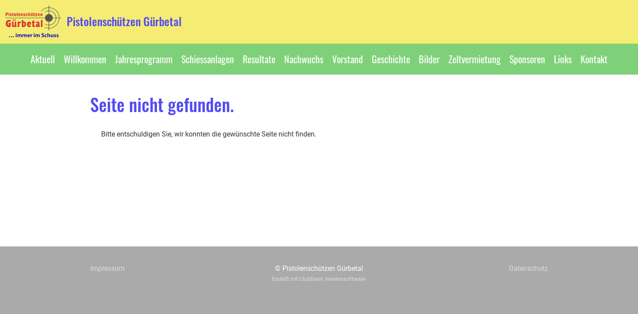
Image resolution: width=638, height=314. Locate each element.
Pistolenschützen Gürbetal (124, 21)
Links (563, 59)
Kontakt (593, 59)
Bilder (429, 59)
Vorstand (347, 59)
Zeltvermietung (474, 59)
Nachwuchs (303, 59)
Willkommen (85, 59)
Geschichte (391, 59)
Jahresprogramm (144, 59)
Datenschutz (528, 268)
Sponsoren (527, 59)
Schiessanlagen (207, 59)
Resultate (259, 59)
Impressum (107, 268)
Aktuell (43, 59)
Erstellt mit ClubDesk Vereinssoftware (319, 279)
